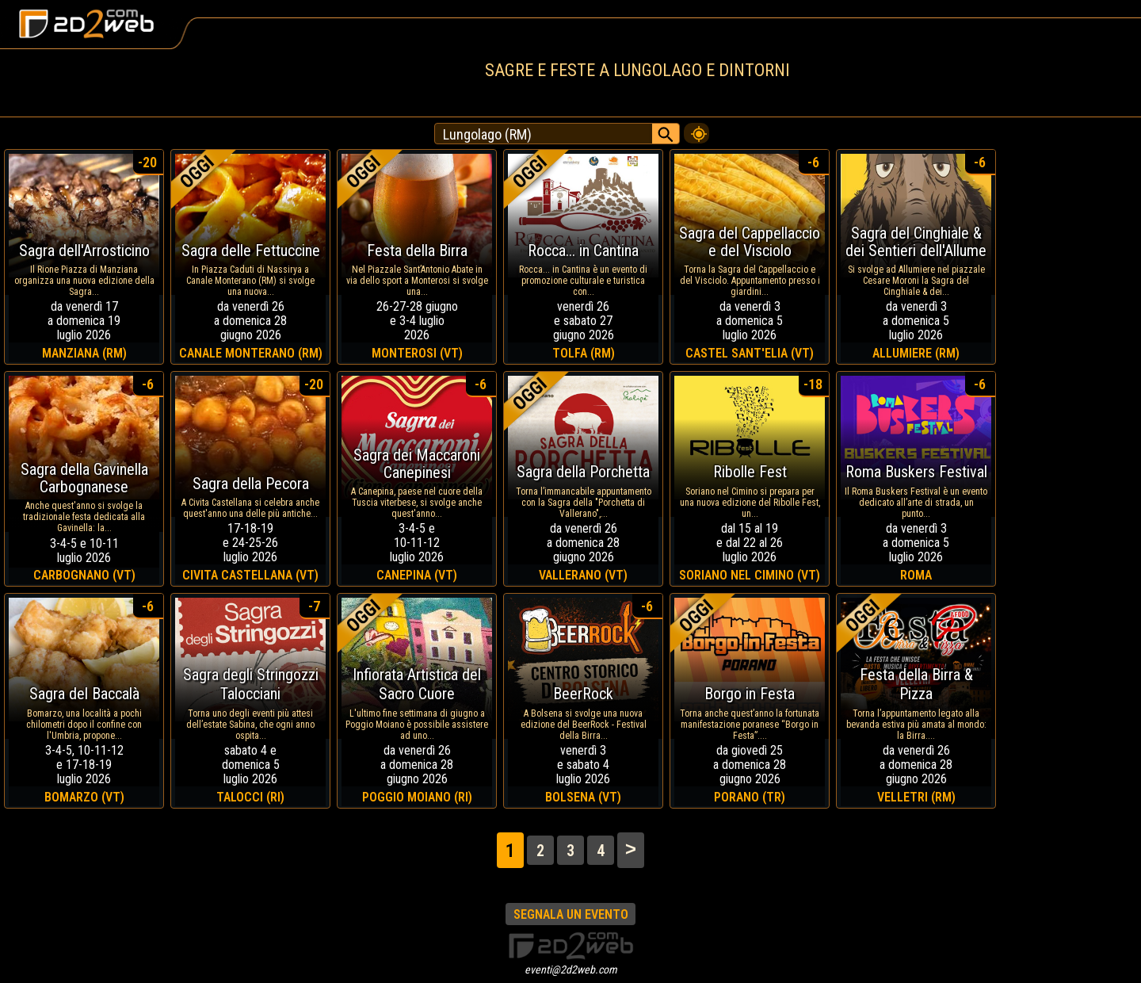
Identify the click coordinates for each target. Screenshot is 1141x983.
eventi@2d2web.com (571, 969)
